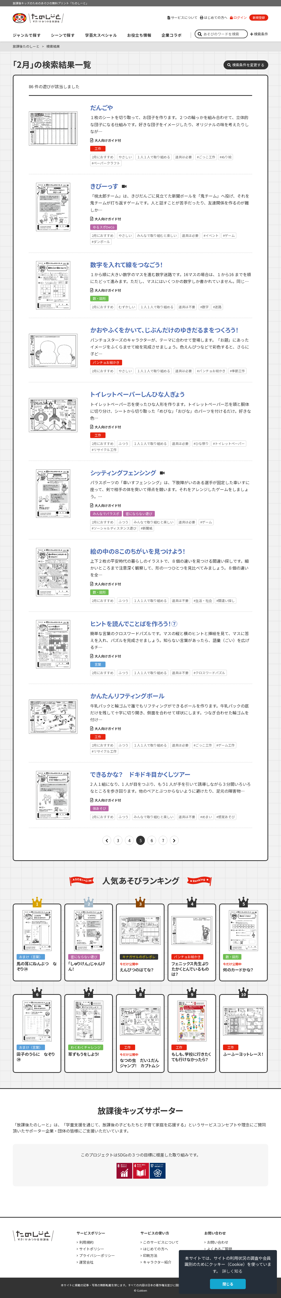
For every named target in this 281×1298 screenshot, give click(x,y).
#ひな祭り (201, 443)
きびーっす (104, 186)
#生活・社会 (203, 600)
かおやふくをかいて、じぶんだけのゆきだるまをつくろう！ (164, 329)
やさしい (125, 157)
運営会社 (86, 1262)
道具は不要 (187, 306)
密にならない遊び (139, 513)
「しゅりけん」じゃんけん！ (86, 966)
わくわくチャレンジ (86, 1047)
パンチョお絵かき (106, 362)
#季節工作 (237, 370)
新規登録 (259, 17)
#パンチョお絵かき (211, 370)
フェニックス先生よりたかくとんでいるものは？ (190, 968)
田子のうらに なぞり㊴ (36, 1056)
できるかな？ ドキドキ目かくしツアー (140, 774)
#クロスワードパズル (209, 672)
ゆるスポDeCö (103, 227)
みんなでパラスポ (106, 513)
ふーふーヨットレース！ (243, 1054)
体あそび (99, 808)
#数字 (204, 306)
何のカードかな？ (238, 970)
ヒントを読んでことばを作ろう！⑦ (133, 623)
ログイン (238, 17)
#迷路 (217, 306)
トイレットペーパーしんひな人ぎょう (137, 394)
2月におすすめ (102, 157)
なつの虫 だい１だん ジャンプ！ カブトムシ (141, 1063)
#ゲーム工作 (225, 745)
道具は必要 (183, 157)
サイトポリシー (91, 1248)
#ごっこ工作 (206, 157)
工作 (98, 148)
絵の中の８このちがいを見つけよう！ (137, 551)
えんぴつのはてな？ (137, 970)
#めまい (206, 816)
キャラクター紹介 (157, 1262)
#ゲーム (229, 235)
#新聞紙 (147, 528)
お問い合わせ (217, 1242)
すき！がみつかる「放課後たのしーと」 (38, 18)
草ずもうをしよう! (83, 1054)
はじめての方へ (213, 17)
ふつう (123, 443)
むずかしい (127, 306)
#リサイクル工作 (104, 449)
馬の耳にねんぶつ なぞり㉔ (37, 966)
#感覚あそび (225, 816)
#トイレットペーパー (229, 443)
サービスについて (182, 17)
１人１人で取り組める (153, 157)
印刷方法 (150, 1255)
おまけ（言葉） (30, 956)
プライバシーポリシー (97, 1255)
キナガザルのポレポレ (139, 956)
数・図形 (99, 298)
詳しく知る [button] (232, 1271)
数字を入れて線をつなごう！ (126, 264)
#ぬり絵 (225, 157)
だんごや (101, 107)
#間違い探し (225, 600)
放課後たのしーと (26, 46)
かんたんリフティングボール (127, 695)
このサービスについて (161, 1242)
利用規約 (86, 1242)
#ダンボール (101, 241)
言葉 (98, 664)
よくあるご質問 (219, 1248)
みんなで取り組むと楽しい (157, 235)
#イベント (211, 235)
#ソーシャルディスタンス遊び (114, 528)
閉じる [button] (228, 1284)
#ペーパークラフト (106, 163)
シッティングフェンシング (123, 472)
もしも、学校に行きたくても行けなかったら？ (191, 1056)
